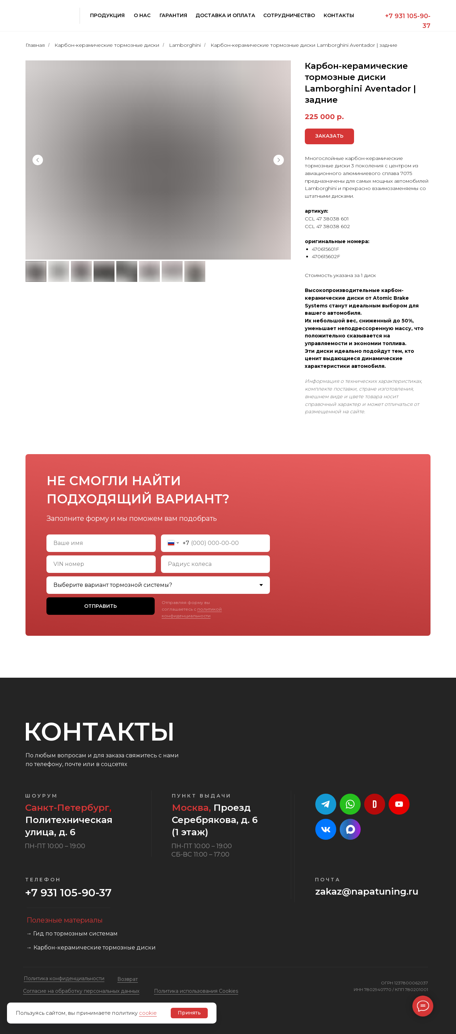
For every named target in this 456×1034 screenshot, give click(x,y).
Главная (35, 45)
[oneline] (101, 564)
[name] (101, 543)
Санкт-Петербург (67, 807)
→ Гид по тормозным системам (72, 933)
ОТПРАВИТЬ (100, 606)
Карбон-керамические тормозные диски (106, 45)
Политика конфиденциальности (64, 978)
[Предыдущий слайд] (37, 160)
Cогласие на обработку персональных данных (81, 991)
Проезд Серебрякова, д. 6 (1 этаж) (215, 820)
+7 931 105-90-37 (68, 892)
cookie (148, 1013)
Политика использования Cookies (196, 991)
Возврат (127, 979)
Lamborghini (185, 45)
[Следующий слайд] (278, 160)
